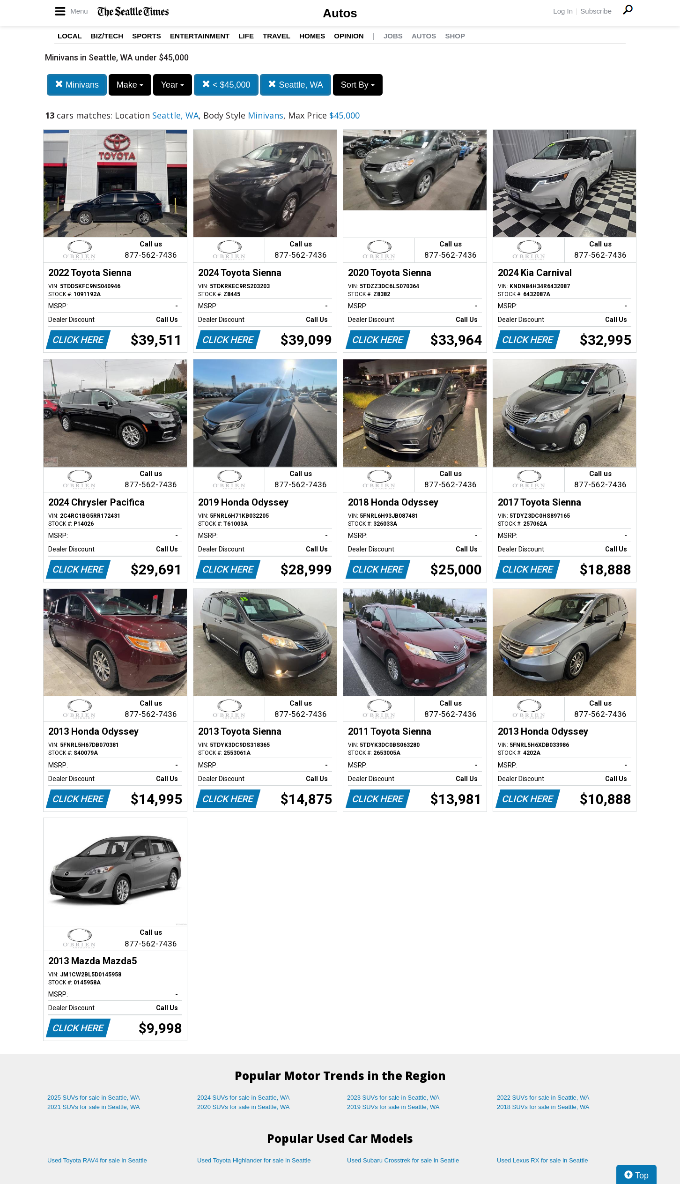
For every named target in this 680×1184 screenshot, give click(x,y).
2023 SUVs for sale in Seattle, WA (393, 1097)
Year (172, 84)
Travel (276, 36)
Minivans (77, 84)
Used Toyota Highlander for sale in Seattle (254, 1160)
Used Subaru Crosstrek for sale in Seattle (403, 1160)
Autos (340, 13)
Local (70, 36)
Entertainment (199, 36)
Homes (312, 36)
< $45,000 (226, 84)
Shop (455, 36)
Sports (146, 36)
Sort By (358, 84)
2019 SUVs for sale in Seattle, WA (393, 1106)
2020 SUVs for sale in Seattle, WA (243, 1106)
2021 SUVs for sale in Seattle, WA (93, 1106)
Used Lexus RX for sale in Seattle (542, 1160)
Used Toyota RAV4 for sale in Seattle (97, 1160)
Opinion (348, 36)
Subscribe (596, 11)
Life (246, 36)
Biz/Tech (107, 36)
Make (130, 84)
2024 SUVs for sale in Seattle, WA (243, 1097)
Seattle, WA (295, 84)
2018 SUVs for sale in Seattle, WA (543, 1106)
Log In (563, 11)
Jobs (393, 36)
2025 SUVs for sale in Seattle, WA (93, 1097)
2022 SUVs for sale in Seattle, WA (543, 1097)
